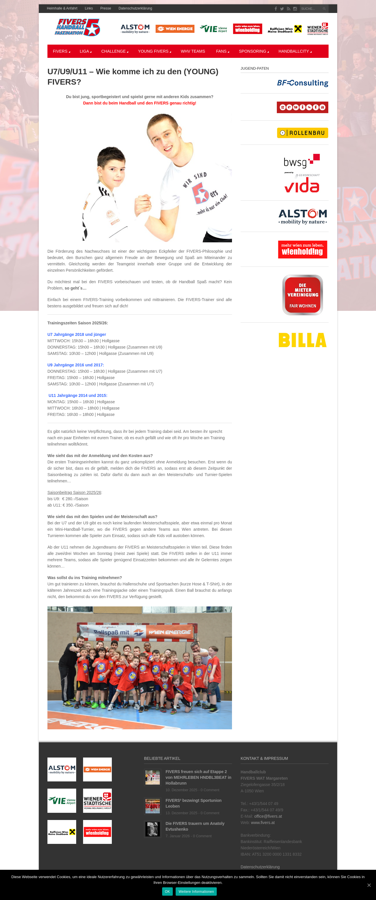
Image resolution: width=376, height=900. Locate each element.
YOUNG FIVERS (154, 51)
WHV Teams (193, 51)
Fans (222, 51)
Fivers (61, 51)
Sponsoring (254, 51)
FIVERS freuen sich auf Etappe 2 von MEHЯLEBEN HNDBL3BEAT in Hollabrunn (198, 777)
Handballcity (295, 51)
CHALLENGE (114, 51)
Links (89, 8)
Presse (105, 8)
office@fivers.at (268, 816)
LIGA (86, 51)
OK (167, 892)
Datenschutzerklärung (135, 8)
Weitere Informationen (196, 892)
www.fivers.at (263, 822)
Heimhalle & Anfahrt (62, 8)
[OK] (369, 885)
